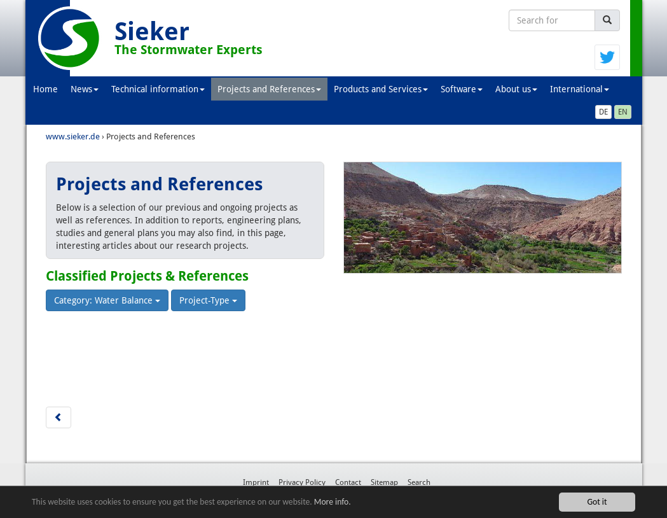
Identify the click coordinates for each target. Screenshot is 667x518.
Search (419, 482)
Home (45, 89)
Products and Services (381, 89)
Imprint (256, 482)
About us (516, 89)
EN (623, 112)
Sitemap (384, 482)
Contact (348, 482)
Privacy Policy (302, 482)
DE (603, 112)
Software (462, 89)
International (579, 89)
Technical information (158, 89)
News (85, 89)
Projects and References (269, 89)
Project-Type (208, 300)
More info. (332, 501)
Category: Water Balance (107, 300)
